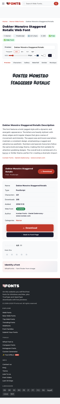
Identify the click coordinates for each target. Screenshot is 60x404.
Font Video (7, 377)
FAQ (4, 368)
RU (43, 390)
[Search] (40, 3)
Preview (7, 62)
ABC (16, 51)
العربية (49, 390)
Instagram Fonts (9, 348)
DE (9, 390)
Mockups (53, 62)
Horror (19, 220)
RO (19, 390)
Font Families (8, 329)
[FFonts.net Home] (13, 3)
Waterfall (35, 62)
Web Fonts (7, 313)
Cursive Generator (10, 352)
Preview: (8, 47)
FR (24, 390)
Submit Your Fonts (10, 332)
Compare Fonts (9, 345)
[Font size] (18, 55)
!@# (32, 51)
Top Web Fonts (9, 319)
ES (14, 390)
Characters (17, 62)
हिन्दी (12, 394)
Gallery (26, 62)
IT (28, 390)
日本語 (6, 394)
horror (5, 153)
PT (33, 390)
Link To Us (7, 374)
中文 (38, 390)
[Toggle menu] (3, 3)
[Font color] (37, 55)
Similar (44, 62)
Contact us (7, 364)
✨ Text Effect (11, 355)
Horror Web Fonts (16, 21)
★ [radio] (7, 254)
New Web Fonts (9, 316)
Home (5, 21)
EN (5, 390)
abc (22, 51)
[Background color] (44, 55)
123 (27, 51)
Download (46, 171)
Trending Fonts (9, 322)
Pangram (9, 51)
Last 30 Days (8, 381)
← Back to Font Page (30, 235)
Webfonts (7, 326)
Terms (5, 371)
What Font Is (8, 342)
